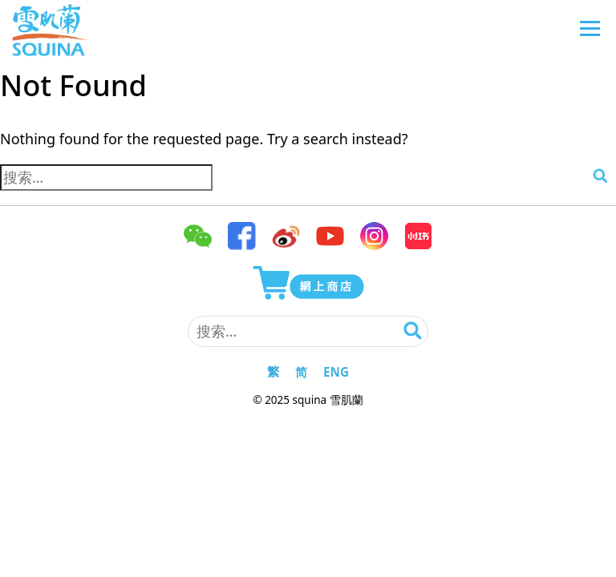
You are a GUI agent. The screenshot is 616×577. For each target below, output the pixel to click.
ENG (336, 372)
